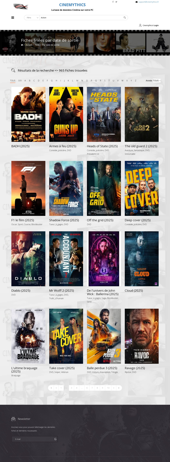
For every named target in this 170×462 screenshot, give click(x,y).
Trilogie (114, 364)
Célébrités (28, 455)
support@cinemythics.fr (148, 2)
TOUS (12, 72)
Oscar (14, 216)
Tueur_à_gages (56, 216)
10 (108, 380)
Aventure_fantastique (134, 142)
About (11, 455)
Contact (55, 455)
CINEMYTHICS (72, 4)
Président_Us (93, 146)
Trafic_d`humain (56, 290)
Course (27, 216)
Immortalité (130, 146)
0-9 (19, 72)
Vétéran (64, 364)
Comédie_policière (57, 142)
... (81, 380)
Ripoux (128, 364)
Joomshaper (107, 455)
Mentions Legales (42, 455)
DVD (69, 142)
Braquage (15, 367)
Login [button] (156, 17)
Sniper (57, 364)
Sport (20, 216)
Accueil (29, 37)
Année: (153, 73)
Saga (104, 290)
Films (19, 455)
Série (89, 294)
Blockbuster (36, 216)
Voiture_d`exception (101, 364)
